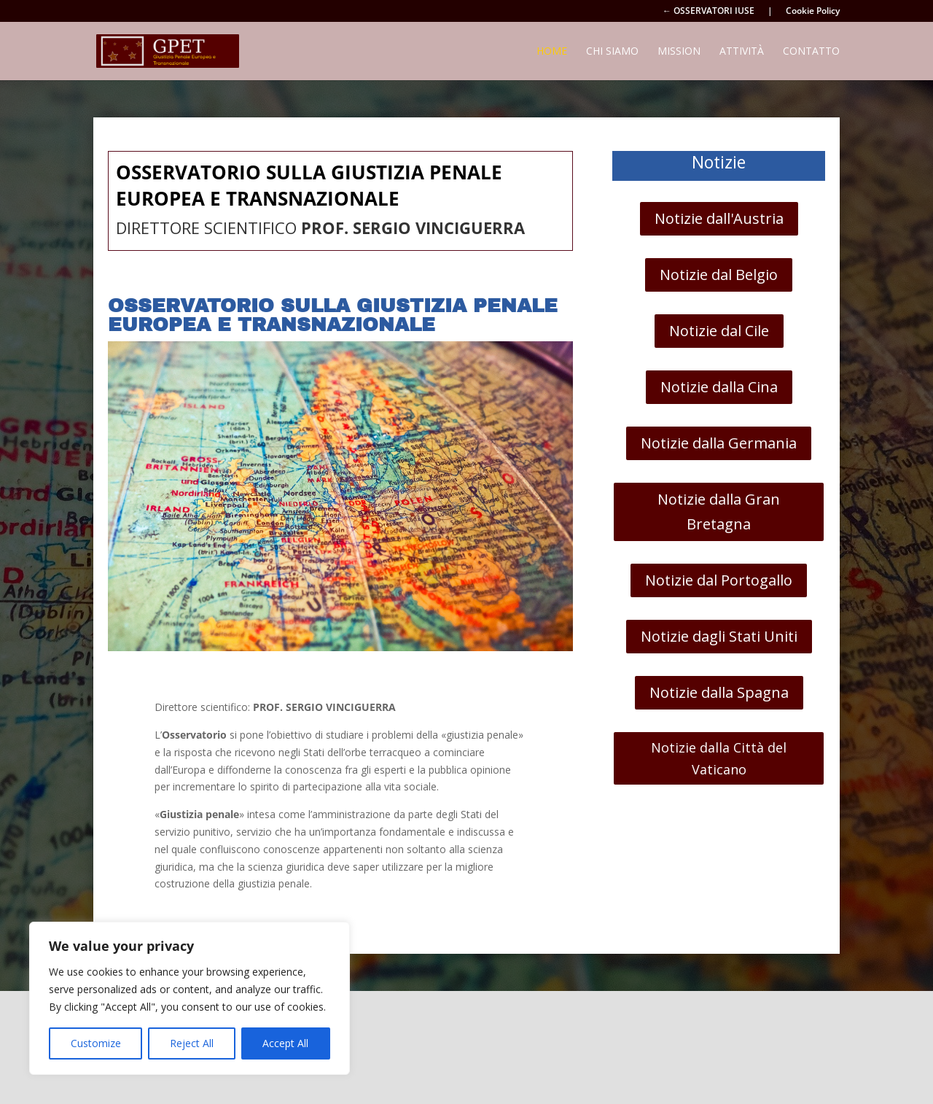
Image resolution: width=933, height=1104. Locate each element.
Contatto (811, 52)
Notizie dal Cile (719, 331)
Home (551, 52)
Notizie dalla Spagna (719, 692)
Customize (96, 1043)
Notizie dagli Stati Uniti (719, 636)
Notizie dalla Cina (719, 387)
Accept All (285, 1043)
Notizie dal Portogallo (718, 580)
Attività (741, 52)
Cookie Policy (813, 12)
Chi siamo (612, 52)
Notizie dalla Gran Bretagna (718, 511)
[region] (189, 998)
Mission (678, 52)
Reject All (192, 1043)
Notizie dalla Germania (719, 443)
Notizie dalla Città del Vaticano (718, 759)
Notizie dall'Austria (719, 218)
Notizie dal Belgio (719, 274)
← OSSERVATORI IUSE (708, 12)
